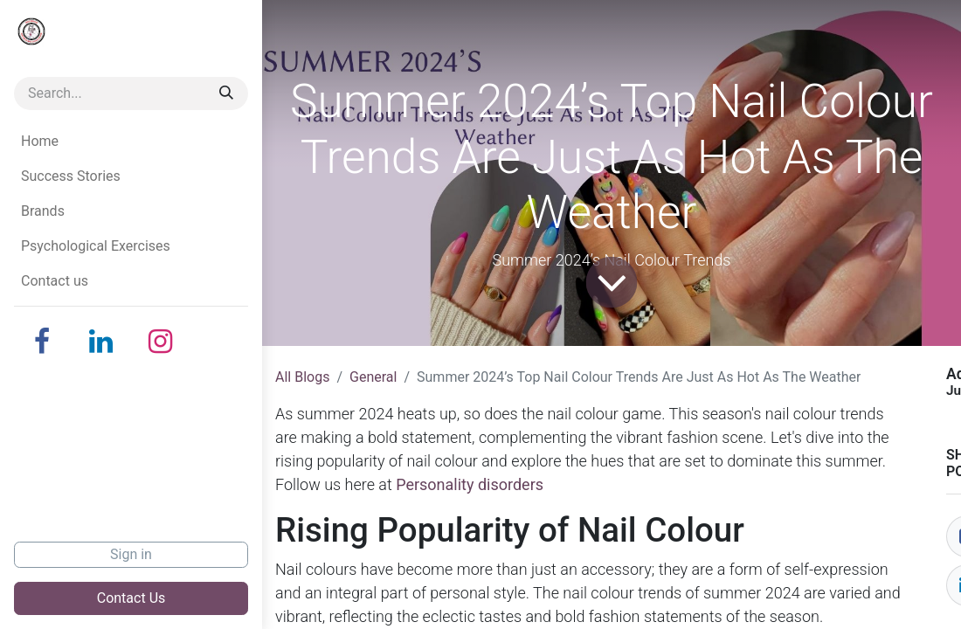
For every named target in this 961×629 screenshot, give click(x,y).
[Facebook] (42, 342)
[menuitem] (131, 141)
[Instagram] (161, 342)
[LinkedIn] (101, 342)
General (373, 377)
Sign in (131, 554)
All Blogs (302, 377)
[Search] (226, 93)
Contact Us (131, 598)
